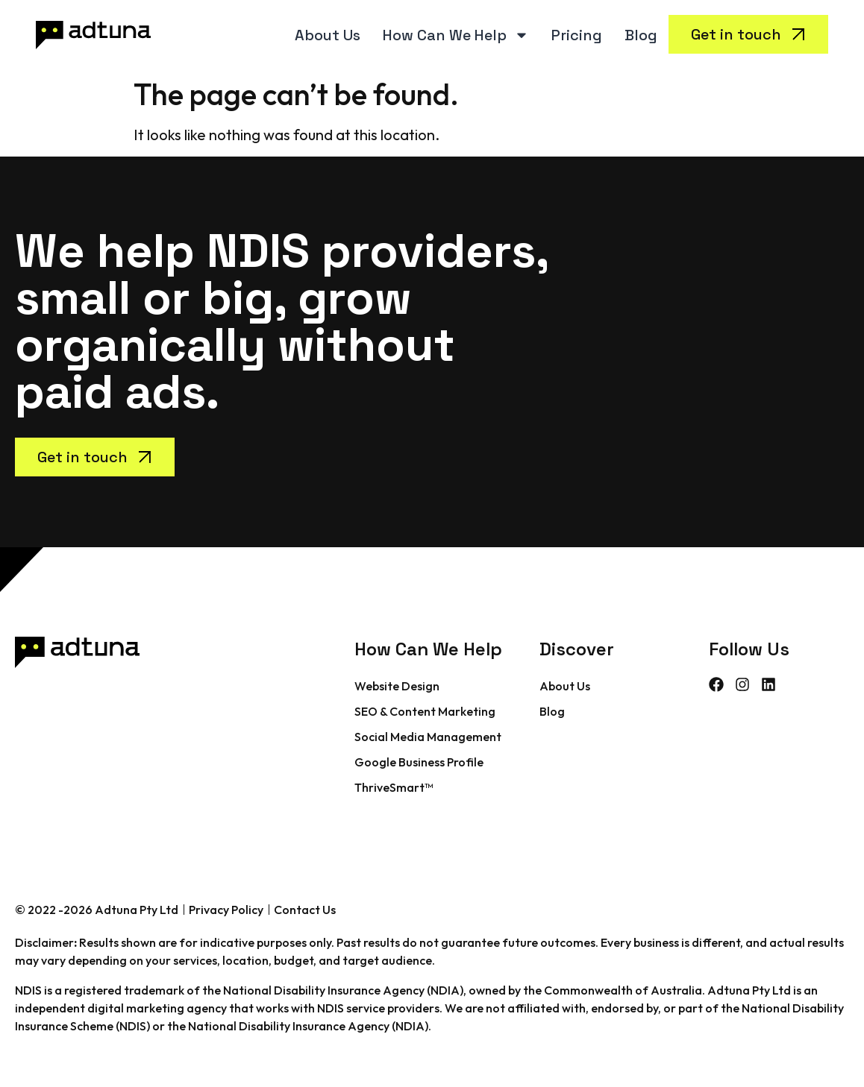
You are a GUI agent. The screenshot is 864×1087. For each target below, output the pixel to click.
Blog (640, 35)
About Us (327, 35)
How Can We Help (456, 35)
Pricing (576, 35)
